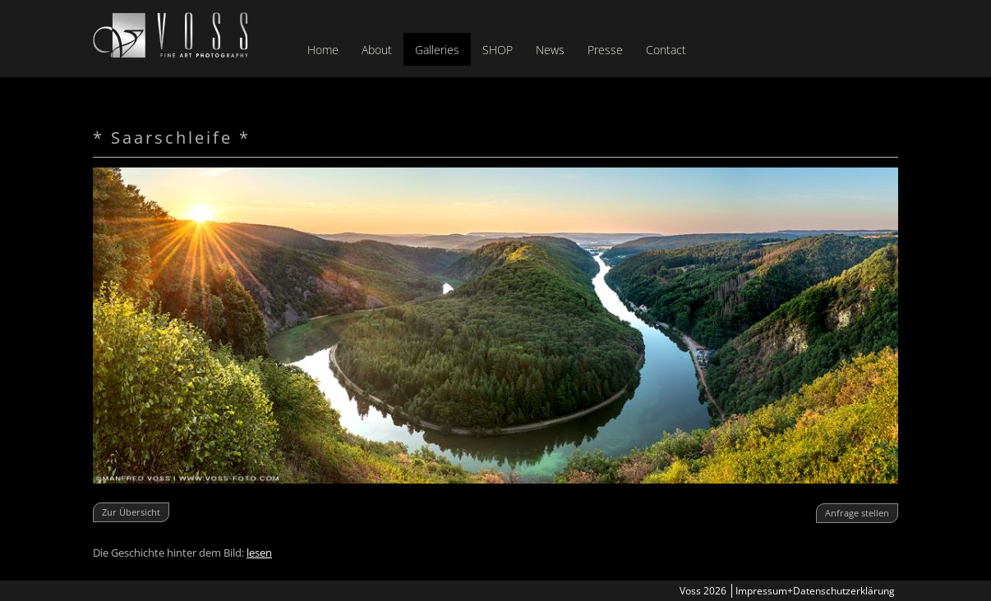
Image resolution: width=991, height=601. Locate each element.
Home (323, 49)
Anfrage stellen (857, 513)
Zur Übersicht (131, 512)
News (550, 49)
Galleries (437, 49)
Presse (605, 49)
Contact (666, 49)
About (377, 49)
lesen (259, 552)
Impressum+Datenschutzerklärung (815, 591)
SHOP (497, 49)
